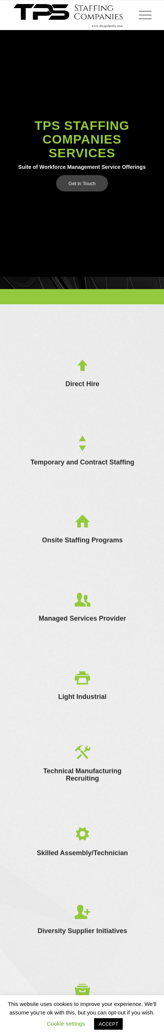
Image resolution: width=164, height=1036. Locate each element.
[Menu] (141, 15)
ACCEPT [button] (108, 1024)
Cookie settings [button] (66, 1023)
